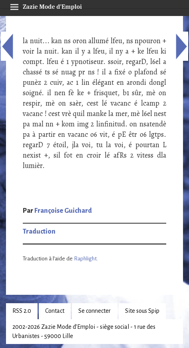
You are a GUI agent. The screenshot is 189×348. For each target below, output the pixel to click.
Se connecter (94, 311)
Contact (54, 311)
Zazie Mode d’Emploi (46, 5)
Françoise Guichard (63, 210)
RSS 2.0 (21, 311)
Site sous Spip (142, 311)
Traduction (39, 231)
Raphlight (85, 259)
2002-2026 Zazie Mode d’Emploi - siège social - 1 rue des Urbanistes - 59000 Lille (83, 331)
